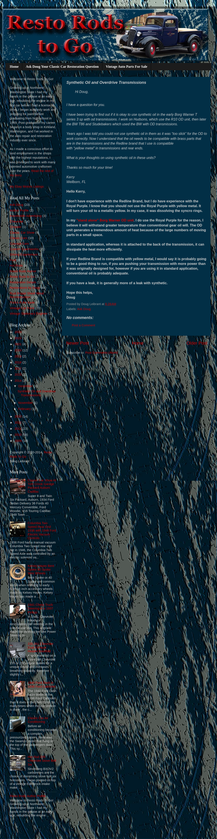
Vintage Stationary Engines (28, 313)
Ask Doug (84, 309)
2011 (18, 428)
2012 (18, 422)
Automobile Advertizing (25, 216)
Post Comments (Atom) (101, 352)
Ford (13, 260)
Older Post (197, 343)
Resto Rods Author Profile (28, 796)
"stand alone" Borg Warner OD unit (105, 220)
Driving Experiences (24, 254)
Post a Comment (83, 325)
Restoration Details (23, 282)
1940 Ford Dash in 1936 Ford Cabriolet (41, 684)
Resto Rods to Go (22, 276)
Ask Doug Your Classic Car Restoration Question (62, 66)
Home (14, 66)
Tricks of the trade (22, 302)
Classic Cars (18, 238)
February (25, 409)
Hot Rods (16, 265)
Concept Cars (19, 243)
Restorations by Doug (25, 287)
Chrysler (15, 227)
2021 (18, 344)
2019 (18, 356)
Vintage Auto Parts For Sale (126, 66)
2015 (18, 374)
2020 (18, 350)
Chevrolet (16, 221)
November (26, 403)
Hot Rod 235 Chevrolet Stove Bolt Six (42, 760)
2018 (18, 362)
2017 (18, 368)
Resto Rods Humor (23, 271)
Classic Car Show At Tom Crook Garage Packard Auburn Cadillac (42, 486)
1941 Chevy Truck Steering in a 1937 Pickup (40, 608)
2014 (18, 380)
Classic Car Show (22, 232)
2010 (18, 434)
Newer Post (77, 343)
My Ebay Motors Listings (27, 186)
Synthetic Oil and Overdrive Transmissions (37, 393)
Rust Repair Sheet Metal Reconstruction (27, 295)
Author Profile (19, 210)
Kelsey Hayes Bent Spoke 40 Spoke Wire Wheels (41, 569)
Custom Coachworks (24, 249)
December (26, 386)
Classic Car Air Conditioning (38, 719)
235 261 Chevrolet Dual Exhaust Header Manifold (40, 647)
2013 (18, 416)
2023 (18, 332)
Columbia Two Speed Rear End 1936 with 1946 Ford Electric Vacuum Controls (42, 530)
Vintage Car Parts (22, 308)
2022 (18, 338)
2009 (18, 441)
